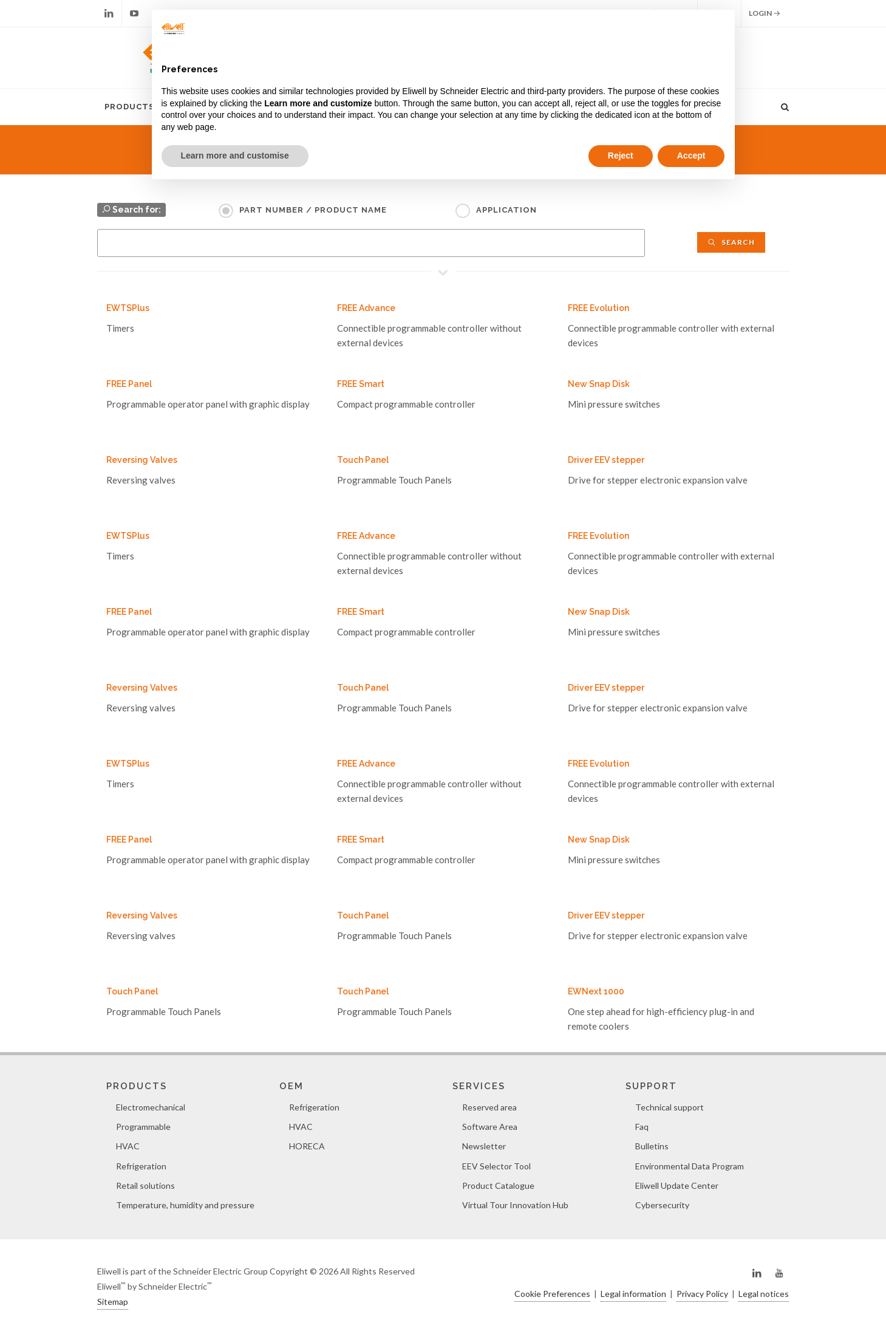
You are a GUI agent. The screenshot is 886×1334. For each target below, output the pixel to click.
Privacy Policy (702, 1293)
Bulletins (652, 1146)
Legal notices (763, 1293)
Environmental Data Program (689, 1166)
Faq (642, 1126)
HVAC (128, 1146)
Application (506, 209)
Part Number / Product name (313, 209)
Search (731, 242)
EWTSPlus (127, 308)
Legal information (633, 1293)
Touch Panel (363, 460)
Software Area (489, 1126)
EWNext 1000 (596, 991)
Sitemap (112, 1301)
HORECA (307, 1146)
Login (764, 13)
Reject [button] (620, 155)
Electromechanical (150, 1107)
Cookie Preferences (552, 1293)
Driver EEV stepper (606, 460)
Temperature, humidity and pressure (185, 1205)
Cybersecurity (662, 1205)
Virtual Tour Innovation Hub (515, 1205)
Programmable (143, 1126)
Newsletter (484, 1146)
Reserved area (489, 1107)
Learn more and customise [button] (235, 155)
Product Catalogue (498, 1185)
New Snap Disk (599, 384)
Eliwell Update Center (676, 1185)
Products (129, 106)
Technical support (669, 1107)
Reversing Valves (141, 460)
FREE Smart (360, 384)
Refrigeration (141, 1166)
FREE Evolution (598, 308)
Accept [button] (691, 155)
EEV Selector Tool (496, 1166)
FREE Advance (366, 308)
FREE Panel (129, 384)
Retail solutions (145, 1185)
